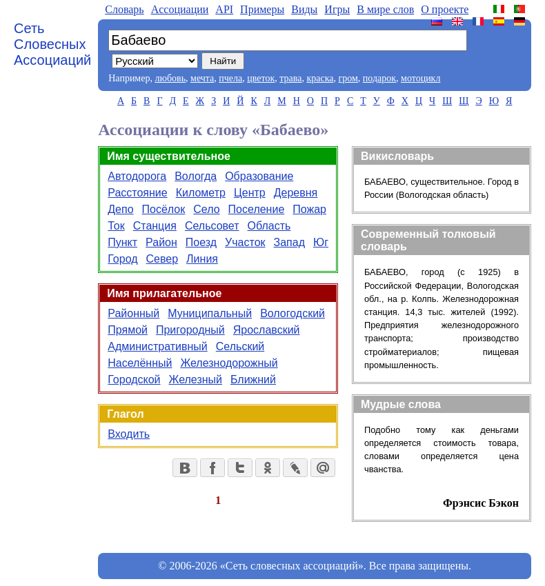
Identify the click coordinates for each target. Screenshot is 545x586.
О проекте (444, 9)
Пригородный (190, 330)
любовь (170, 78)
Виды (304, 9)
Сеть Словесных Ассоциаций (52, 44)
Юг (320, 242)
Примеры (262, 9)
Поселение (256, 209)
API (224, 9)
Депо (120, 209)
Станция (155, 226)
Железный (195, 379)
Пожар (309, 209)
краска (319, 78)
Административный (158, 346)
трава (290, 78)
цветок (261, 78)
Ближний (253, 379)
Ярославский (266, 330)
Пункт (122, 242)
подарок (379, 78)
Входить (129, 434)
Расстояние (137, 193)
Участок (245, 242)
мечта (202, 78)
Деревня (296, 193)
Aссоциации (180, 9)
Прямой (128, 330)
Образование (259, 176)
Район (161, 242)
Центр (250, 193)
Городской (134, 379)
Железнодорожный (228, 363)
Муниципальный (210, 313)
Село (206, 209)
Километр (201, 193)
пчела (230, 78)
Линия (202, 259)
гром (347, 78)
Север (162, 259)
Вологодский (292, 313)
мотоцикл (420, 78)
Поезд (201, 242)
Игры (337, 9)
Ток (116, 226)
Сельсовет (212, 226)
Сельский (240, 346)
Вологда (196, 176)
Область (269, 226)
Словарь (124, 9)
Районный (133, 313)
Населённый (140, 363)
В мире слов (385, 9)
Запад (289, 242)
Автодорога (137, 176)
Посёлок (164, 209)
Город (122, 259)
